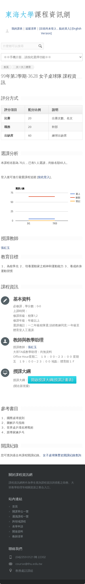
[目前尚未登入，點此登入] (55, 28)
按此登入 (44, 177)
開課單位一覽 (20, 511)
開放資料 (17, 531)
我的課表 (17, 28)
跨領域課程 (19, 521)
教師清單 (17, 536)
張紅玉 (5, 248)
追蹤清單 (30, 28)
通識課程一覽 (20, 516)
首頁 (15, 506)
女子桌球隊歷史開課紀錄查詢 (62, 455)
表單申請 (17, 526)
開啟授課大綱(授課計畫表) (52, 379)
